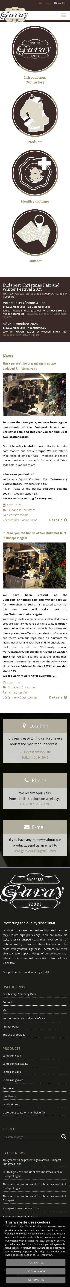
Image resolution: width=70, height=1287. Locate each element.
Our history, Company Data (19, 994)
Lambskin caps (12, 1072)
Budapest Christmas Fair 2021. (21, 1208)
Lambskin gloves (13, 1080)
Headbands (9, 1096)
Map (5, 1010)
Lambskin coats (12, 1055)
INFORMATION (36, 1280)
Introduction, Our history (35, 80)
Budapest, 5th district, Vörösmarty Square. (35, 315)
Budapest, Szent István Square (21, 334)
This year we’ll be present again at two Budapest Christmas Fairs (29, 366)
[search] (64, 1137)
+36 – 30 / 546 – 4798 (35, 804)
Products (35, 142)
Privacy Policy (11, 1026)
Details (58, 520)
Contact (35, 261)
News (8, 356)
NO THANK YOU (36, 1271)
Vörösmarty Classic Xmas (20, 520)
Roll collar (9, 1088)
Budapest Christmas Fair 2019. (21, 1216)
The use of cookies (14, 1034)
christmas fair (18, 515)
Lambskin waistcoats (15, 1063)
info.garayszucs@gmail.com (35, 851)
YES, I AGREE (35, 1262)
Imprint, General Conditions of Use (24, 1018)
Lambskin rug (11, 1104)
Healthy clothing (35, 201)
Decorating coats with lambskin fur (24, 1112)
